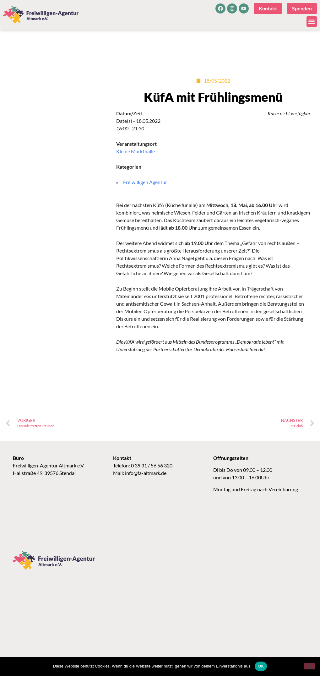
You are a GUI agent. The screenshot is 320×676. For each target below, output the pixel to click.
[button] (311, 21)
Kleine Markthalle (135, 151)
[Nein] (309, 666)
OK (261, 666)
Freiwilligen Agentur (145, 182)
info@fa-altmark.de (145, 473)
